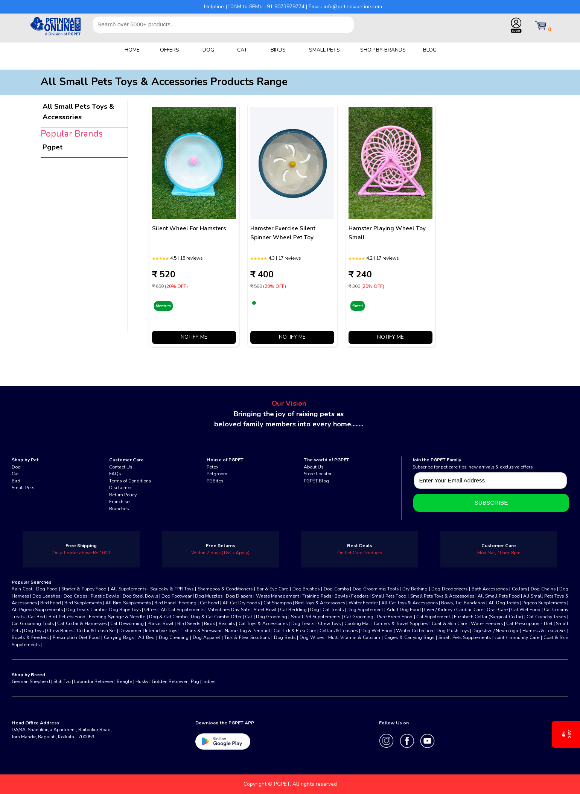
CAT (242, 49)
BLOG (430, 49)
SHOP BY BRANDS (383, 49)
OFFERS (169, 49)
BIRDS (278, 49)
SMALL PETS (324, 49)
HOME (132, 49)
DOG (208, 49)
